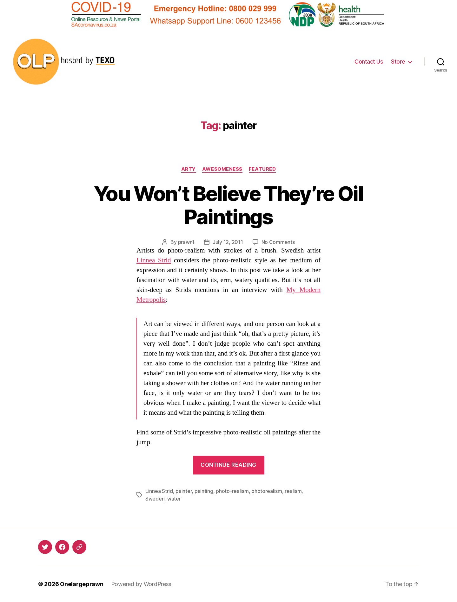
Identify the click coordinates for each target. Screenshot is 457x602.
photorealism (266, 491)
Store (398, 61)
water (174, 498)
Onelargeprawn (81, 584)
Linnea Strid (153, 260)
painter (184, 491)
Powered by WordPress (141, 584)
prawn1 (186, 242)
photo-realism (232, 491)
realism (293, 491)
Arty (188, 169)
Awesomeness (222, 169)
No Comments (278, 242)
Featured (262, 169)
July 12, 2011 (228, 242)
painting (204, 491)
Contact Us (368, 61)
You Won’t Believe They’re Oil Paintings (228, 205)
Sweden (154, 498)
